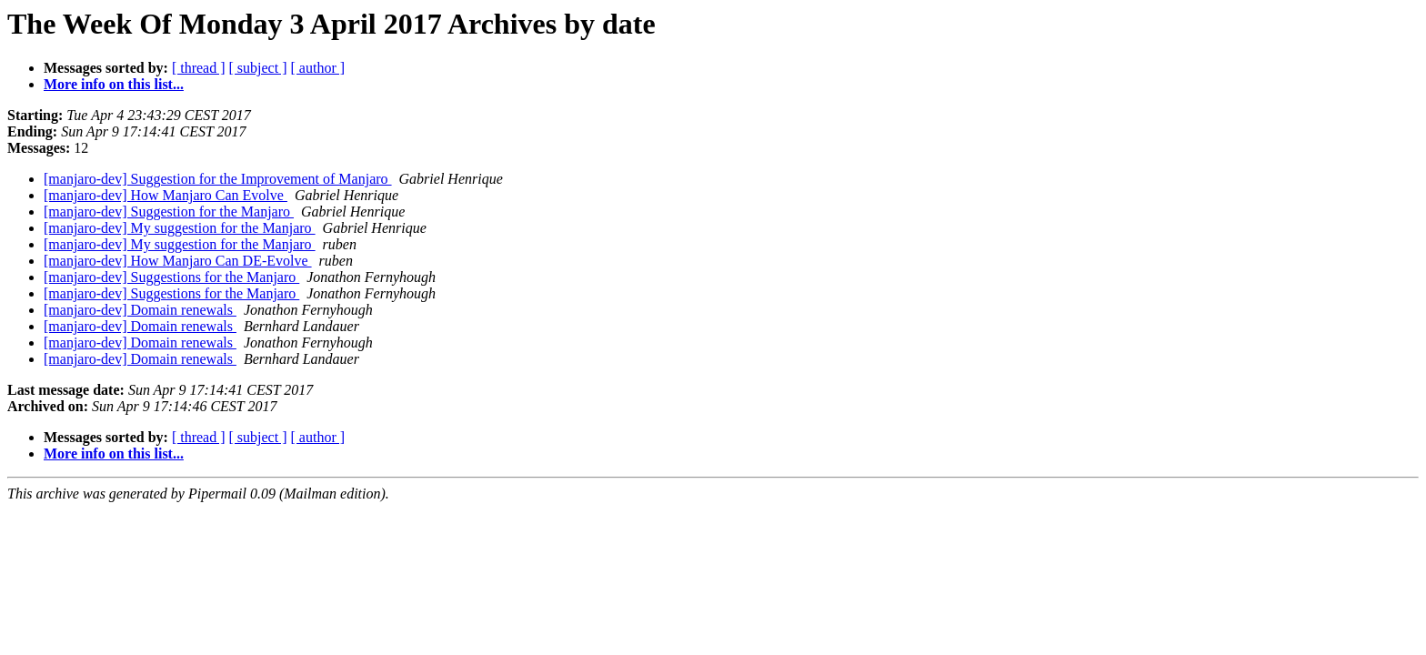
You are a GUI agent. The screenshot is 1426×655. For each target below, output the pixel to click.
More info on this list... (114, 84)
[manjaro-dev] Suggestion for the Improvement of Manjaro (218, 178)
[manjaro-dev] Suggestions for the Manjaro (171, 277)
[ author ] (318, 68)
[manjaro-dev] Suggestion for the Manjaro (169, 211)
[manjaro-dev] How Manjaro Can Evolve (165, 195)
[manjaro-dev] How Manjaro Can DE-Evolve (178, 260)
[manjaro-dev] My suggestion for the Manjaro (180, 228)
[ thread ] (199, 68)
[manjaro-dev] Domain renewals (140, 309)
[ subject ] (258, 68)
